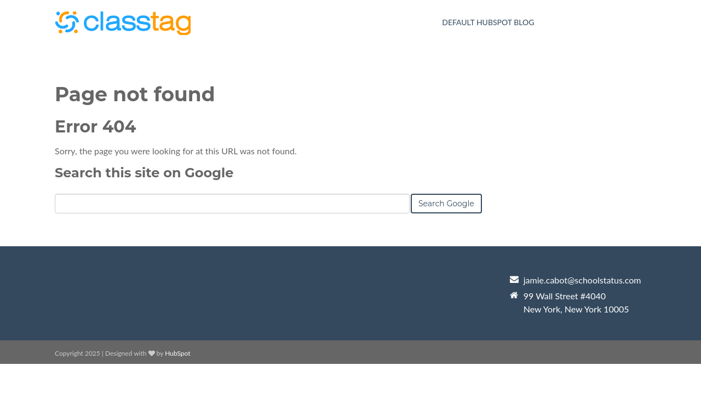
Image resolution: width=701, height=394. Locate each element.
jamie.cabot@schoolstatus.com (582, 280)
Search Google (446, 203)
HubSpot (177, 353)
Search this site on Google (144, 173)
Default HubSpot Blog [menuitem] (488, 22)
